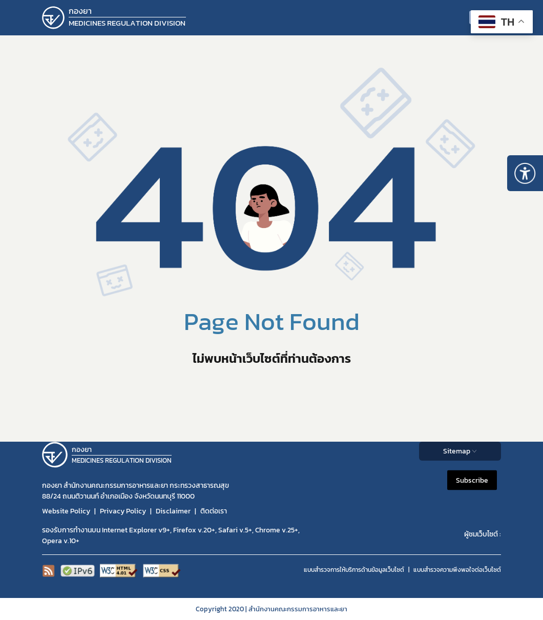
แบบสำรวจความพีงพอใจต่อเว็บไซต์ (457, 569)
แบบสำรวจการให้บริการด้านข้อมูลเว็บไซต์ (354, 569)
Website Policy (66, 511)
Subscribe (472, 479)
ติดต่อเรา (213, 511)
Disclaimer (173, 511)
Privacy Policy (123, 511)
